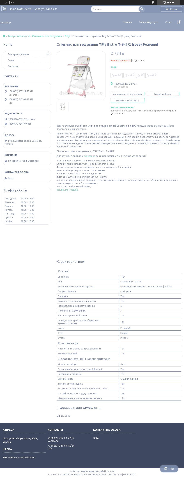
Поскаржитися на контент (92, 474)
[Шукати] (142, 9)
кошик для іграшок (67, 189)
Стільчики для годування (47, 36)
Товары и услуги (148, 22)
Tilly (67, 36)
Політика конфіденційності (122, 474)
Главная (127, 22)
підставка (89, 156)
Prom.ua (109, 471)
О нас (168, 22)
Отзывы (13, 66)
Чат (169, 468)
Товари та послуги (18, 36)
